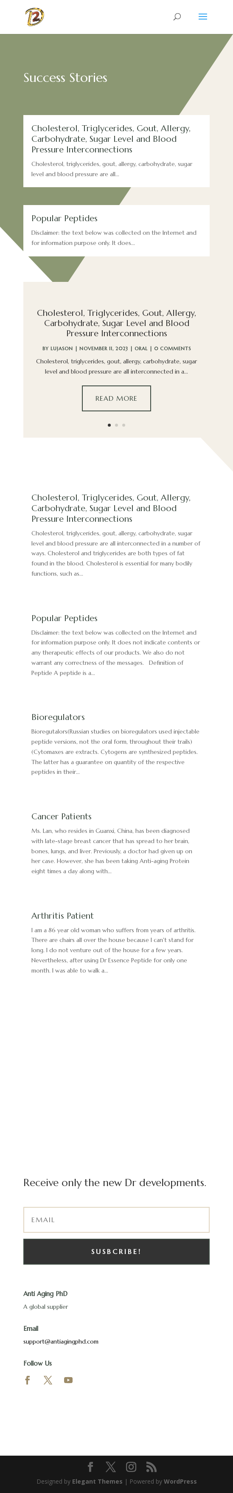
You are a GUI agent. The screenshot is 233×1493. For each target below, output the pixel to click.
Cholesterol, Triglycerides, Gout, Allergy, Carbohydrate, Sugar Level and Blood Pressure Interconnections (111, 139)
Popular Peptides (64, 218)
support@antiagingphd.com (60, 1341)
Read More (116, 398)
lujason (62, 348)
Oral (141, 348)
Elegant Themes (97, 1481)
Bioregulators (58, 717)
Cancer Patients (61, 816)
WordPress (180, 1481)
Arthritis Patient (62, 916)
